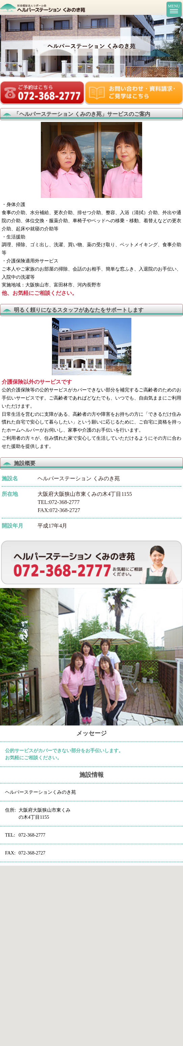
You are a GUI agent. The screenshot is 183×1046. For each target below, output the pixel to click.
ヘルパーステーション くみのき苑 (73, 7)
